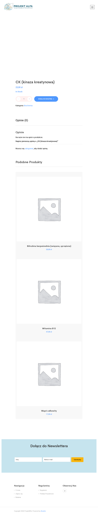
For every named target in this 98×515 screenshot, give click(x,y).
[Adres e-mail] (56, 459)
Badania (18, 497)
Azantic (43, 511)
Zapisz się (19, 494)
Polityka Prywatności (47, 494)
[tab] (22, 120)
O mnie (18, 490)
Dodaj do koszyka (45, 99)
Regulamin (43, 490)
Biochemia (28, 105)
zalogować (29, 148)
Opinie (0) (22, 120)
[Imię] (28, 459)
